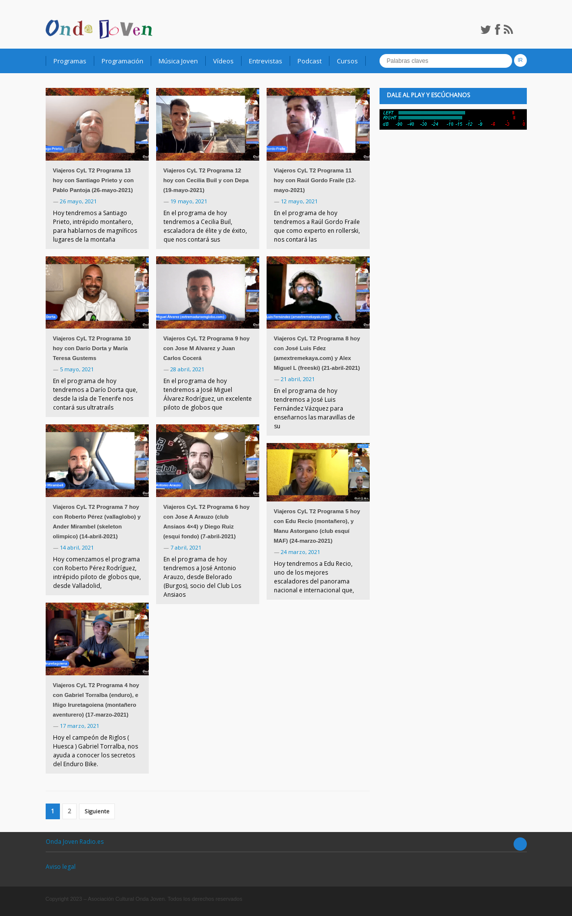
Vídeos (223, 60)
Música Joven (178, 60)
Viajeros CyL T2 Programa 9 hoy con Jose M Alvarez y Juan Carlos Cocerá (206, 348)
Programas (70, 60)
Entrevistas (265, 60)
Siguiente (96, 811)
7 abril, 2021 (185, 547)
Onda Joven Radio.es (75, 841)
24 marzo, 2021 (300, 551)
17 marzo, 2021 (79, 725)
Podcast (310, 60)
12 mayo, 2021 (299, 201)
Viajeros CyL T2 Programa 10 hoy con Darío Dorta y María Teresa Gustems (92, 348)
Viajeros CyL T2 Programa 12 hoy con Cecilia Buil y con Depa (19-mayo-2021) (206, 180)
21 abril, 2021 (298, 379)
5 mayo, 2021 (77, 369)
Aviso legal (61, 866)
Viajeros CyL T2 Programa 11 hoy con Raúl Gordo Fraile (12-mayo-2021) (315, 180)
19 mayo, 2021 (188, 201)
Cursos (347, 60)
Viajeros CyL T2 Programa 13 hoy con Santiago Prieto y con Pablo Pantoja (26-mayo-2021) (93, 180)
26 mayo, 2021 (78, 201)
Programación (122, 60)
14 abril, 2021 (77, 547)
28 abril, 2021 (187, 369)
